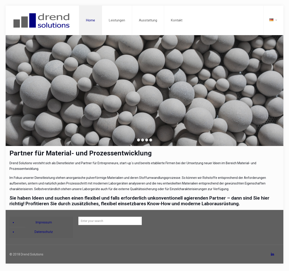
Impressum (44, 222)
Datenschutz (44, 232)
